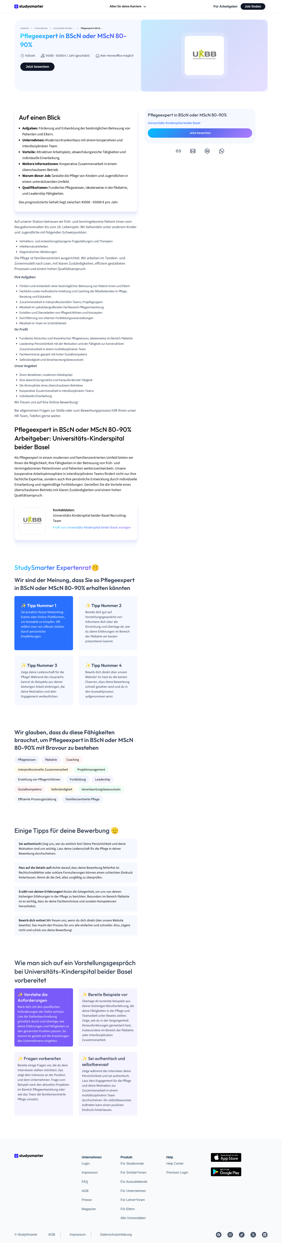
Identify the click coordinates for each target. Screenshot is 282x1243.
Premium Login (177, 1172)
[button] (178, 151)
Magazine (89, 1209)
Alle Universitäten (133, 1218)
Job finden (253, 6)
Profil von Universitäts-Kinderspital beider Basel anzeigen (92, 527)
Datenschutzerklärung (116, 1234)
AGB (85, 1191)
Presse (87, 1200)
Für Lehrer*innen (132, 1200)
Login (86, 1163)
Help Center (175, 1163)
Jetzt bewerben (37, 66)
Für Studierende (132, 1163)
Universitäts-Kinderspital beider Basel (174, 123)
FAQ (85, 1182)
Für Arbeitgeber (225, 6)
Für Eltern (127, 1209)
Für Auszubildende (133, 1182)
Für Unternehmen (133, 1191)
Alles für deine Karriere (128, 6)
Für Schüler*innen (133, 1172)
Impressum (90, 1172)
